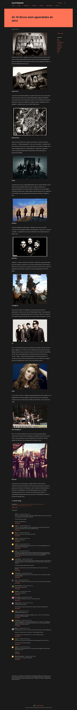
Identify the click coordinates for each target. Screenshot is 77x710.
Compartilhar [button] (60, 33)
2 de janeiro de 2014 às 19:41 (27, 602)
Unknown (16, 525)
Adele (58, 39)
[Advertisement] (30, 688)
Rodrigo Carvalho (18, 602)
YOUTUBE (40, 5)
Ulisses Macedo (18, 573)
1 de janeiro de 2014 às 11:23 (24, 514)
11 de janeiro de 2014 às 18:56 (30, 656)
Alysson (16, 628)
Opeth (58, 51)
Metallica (58, 49)
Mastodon (59, 48)
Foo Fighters (59, 43)
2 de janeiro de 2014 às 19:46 (23, 611)
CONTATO (57, 5)
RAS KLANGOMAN (18, 585)
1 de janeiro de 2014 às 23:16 (23, 551)
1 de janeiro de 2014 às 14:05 (24, 525)
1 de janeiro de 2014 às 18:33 (24, 532)
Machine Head (59, 46)
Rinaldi (16, 551)
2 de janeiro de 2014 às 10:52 (27, 585)
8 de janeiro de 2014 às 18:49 (24, 646)
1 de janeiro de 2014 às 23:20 (27, 559)
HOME (13, 5)
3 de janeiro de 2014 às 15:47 (26, 620)
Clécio (16, 580)
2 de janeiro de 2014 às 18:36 (25, 591)
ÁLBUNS (18, 5)
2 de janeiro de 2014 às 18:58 (26, 597)
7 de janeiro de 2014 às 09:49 (24, 638)
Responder (17, 523)
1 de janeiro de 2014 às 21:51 (24, 544)
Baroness (58, 41)
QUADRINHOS (25, 5)
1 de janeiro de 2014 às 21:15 (24, 538)
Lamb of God (59, 45)
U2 (57, 52)
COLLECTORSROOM (17, 3)
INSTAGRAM (33, 5)
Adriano (16, 532)
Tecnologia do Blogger (38, 705)
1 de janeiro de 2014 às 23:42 (23, 580)
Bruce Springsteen (60, 42)
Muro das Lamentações (19, 656)
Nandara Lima (17, 620)
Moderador (17, 591)
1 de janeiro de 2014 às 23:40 (26, 573)
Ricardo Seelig (17, 597)
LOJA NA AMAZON (48, 5)
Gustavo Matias (18, 559)
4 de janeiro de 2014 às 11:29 (24, 628)
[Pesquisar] (60, 3)
